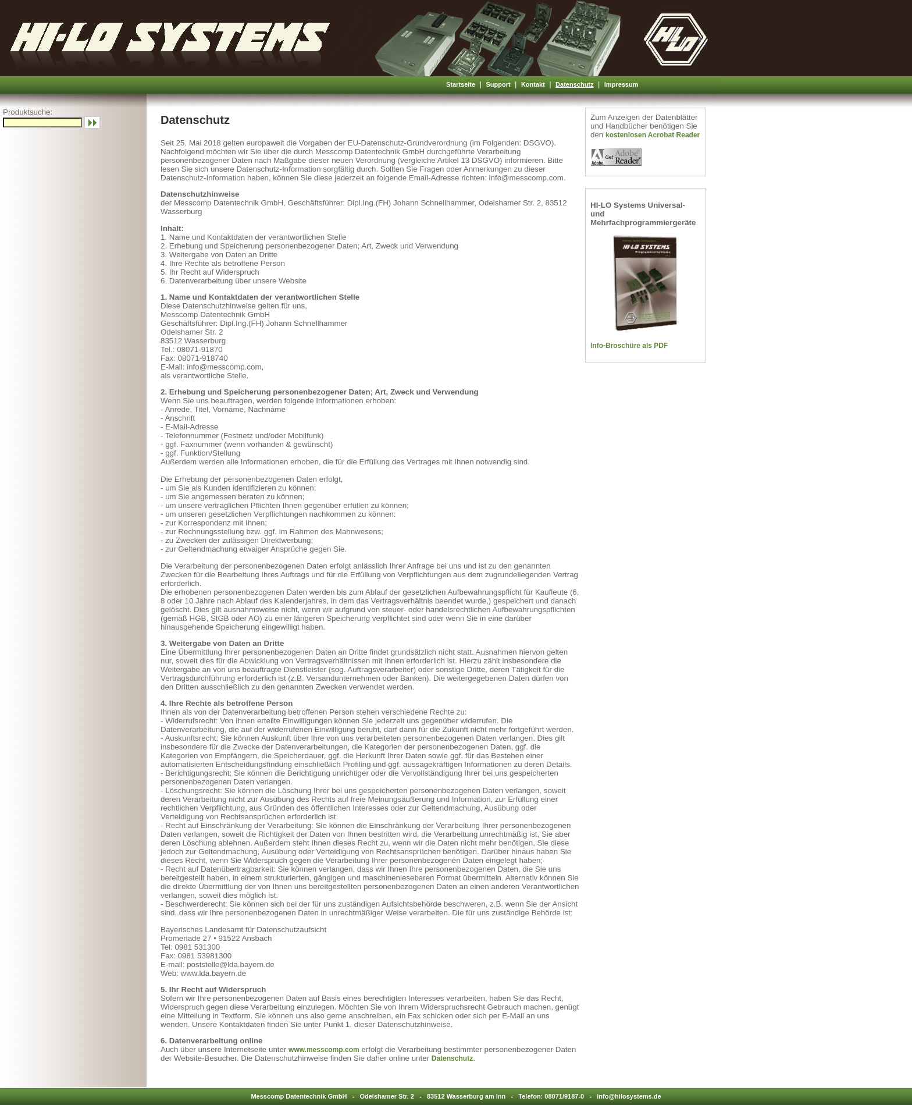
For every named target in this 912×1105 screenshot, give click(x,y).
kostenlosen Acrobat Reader (652, 135)
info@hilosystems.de (629, 1096)
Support (498, 84)
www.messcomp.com (323, 1050)
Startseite (460, 84)
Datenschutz (574, 84)
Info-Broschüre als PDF (629, 346)
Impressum (621, 84)
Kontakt (533, 84)
